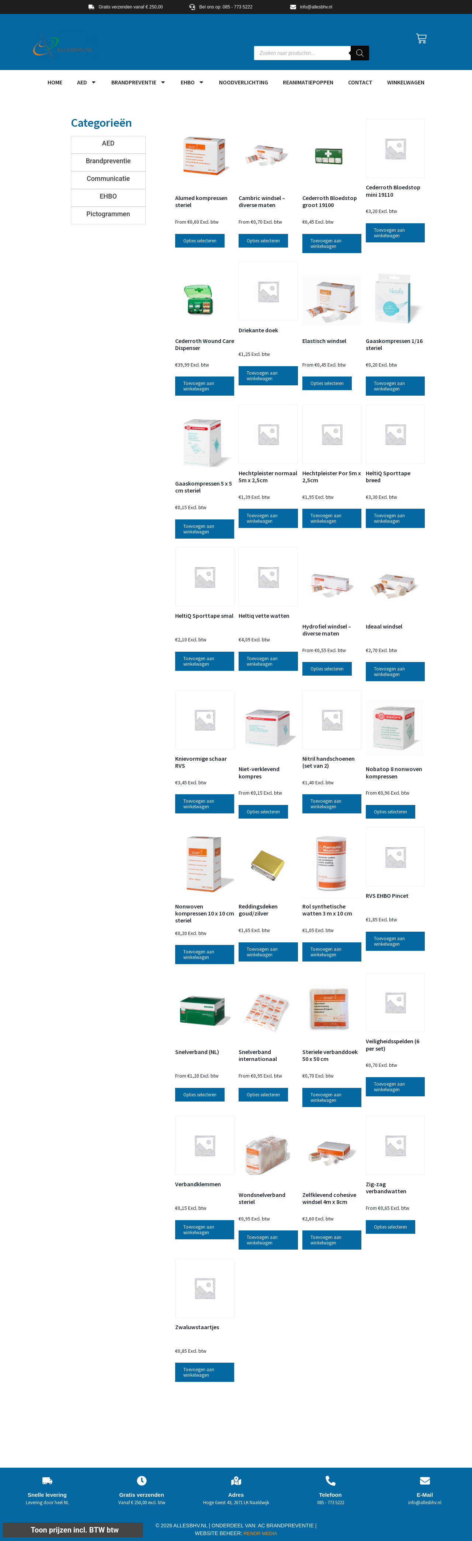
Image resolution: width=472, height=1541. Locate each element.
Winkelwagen (405, 82)
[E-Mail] (425, 1481)
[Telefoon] (331, 1481)
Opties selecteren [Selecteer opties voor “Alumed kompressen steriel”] (199, 241)
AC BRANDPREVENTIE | (287, 1525)
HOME (55, 82)
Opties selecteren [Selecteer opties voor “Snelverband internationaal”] (263, 1095)
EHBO (192, 82)
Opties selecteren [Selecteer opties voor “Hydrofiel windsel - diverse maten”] (327, 669)
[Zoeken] (360, 53)
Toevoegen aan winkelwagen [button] (325, 243)
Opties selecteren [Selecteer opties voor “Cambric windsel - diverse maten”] (263, 241)
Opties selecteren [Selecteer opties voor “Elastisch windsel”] (327, 383)
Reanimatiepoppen (308, 82)
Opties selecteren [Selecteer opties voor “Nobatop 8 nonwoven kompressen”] (390, 812)
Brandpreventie (138, 82)
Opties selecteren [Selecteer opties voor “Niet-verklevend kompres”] (263, 812)
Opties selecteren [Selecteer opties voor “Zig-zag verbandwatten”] (390, 1227)
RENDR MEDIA (259, 1533)
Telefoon (330, 1495)
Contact (360, 82)
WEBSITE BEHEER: (218, 1533)
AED (87, 82)
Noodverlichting (243, 82)
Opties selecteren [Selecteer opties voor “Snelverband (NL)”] (199, 1095)
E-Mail (425, 1495)
